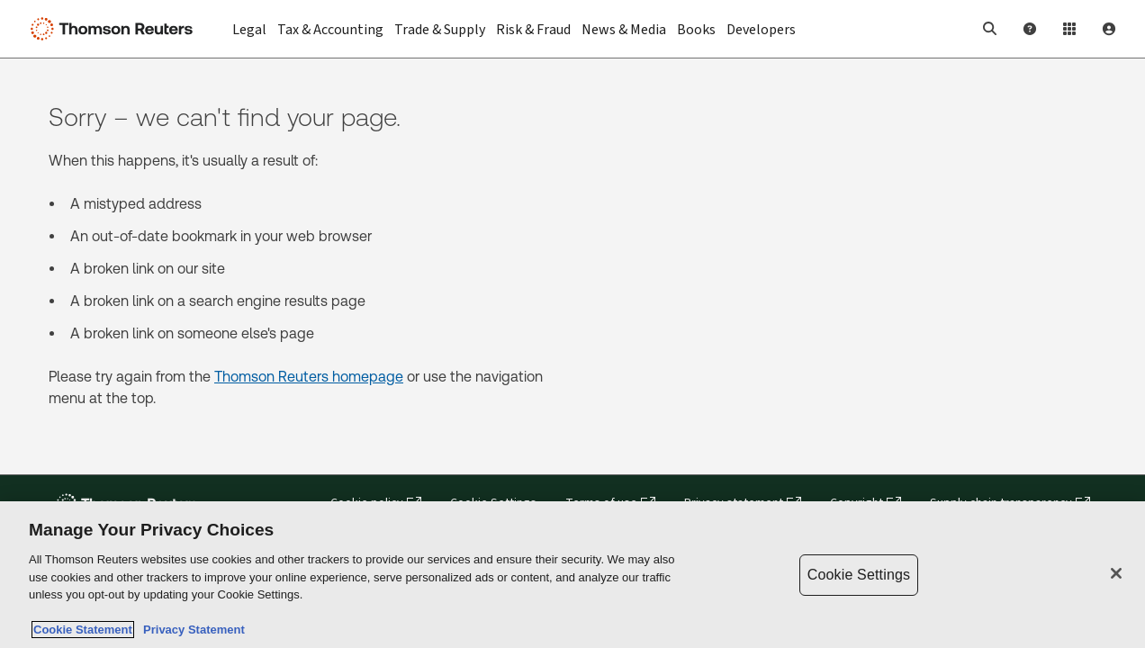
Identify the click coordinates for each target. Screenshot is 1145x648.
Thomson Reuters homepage (308, 376)
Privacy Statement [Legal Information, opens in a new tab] (191, 629)
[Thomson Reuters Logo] (115, 29)
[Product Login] (1069, 29)
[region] (572, 574)
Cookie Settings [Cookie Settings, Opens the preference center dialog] (858, 574)
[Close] (1116, 573)
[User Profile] (1109, 29)
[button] (990, 29)
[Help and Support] (1030, 29)
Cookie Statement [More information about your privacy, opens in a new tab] (82, 629)
